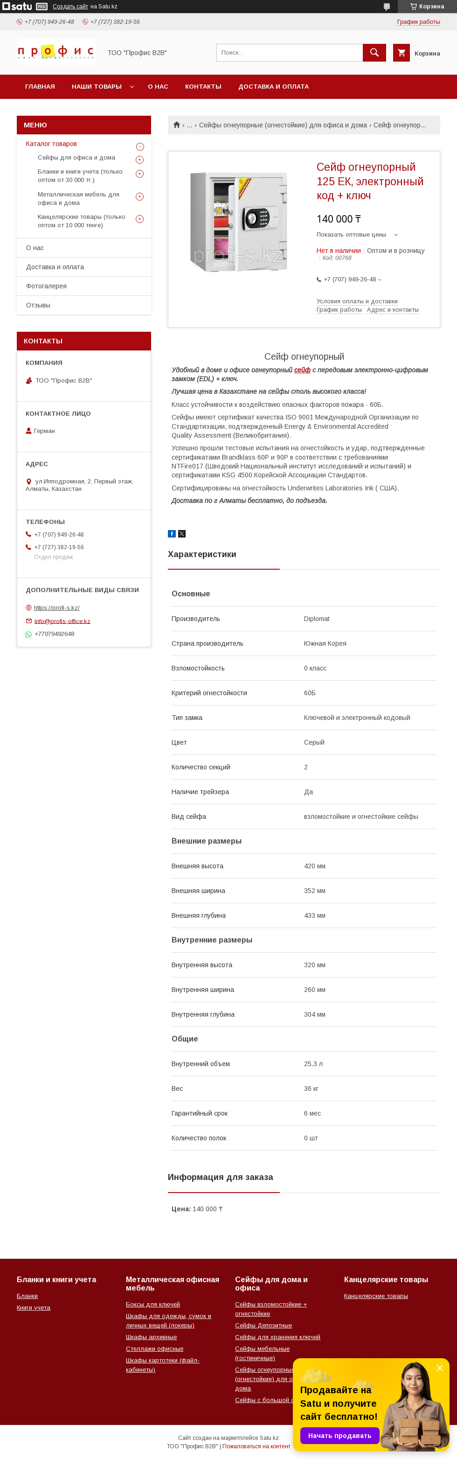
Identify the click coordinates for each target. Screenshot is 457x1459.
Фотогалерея (46, 286)
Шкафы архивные (151, 1336)
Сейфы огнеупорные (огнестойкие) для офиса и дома (283, 125)
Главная (40, 86)
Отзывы (38, 305)
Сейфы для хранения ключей (277, 1336)
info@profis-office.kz (62, 620)
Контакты (203, 86)
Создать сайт (70, 6)
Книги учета (33, 1307)
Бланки (27, 1295)
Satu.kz (269, 1438)
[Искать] (374, 53)
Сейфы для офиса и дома (76, 157)
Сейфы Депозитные (263, 1325)
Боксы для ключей (153, 1304)
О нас (158, 86)
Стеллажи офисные (154, 1348)
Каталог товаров (51, 143)
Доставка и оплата (273, 86)
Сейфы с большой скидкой (274, 1399)
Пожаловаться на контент (256, 1446)
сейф (302, 370)
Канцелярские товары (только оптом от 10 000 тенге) (81, 221)
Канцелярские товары (376, 1295)
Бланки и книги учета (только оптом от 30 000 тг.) (80, 175)
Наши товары (97, 86)
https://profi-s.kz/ (57, 607)
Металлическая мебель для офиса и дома (78, 198)
